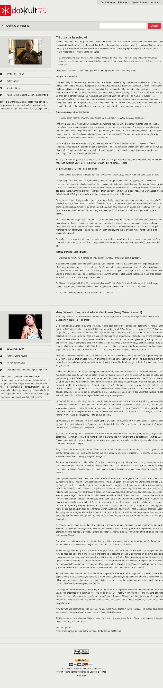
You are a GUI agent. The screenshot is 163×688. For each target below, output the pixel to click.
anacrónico (28, 377)
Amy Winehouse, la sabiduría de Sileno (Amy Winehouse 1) (99, 312)
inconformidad (13, 387)
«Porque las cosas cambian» (131, 118)
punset (3, 108)
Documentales (108, 2)
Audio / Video (13, 95)
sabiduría (26, 393)
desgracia (38, 380)
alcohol (3, 377)
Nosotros (155, 2)
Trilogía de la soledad (71, 37)
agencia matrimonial (9, 102)
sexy (2, 397)
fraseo (3, 387)
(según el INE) (76, 283)
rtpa (15, 108)
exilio (27, 383)
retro (18, 393)
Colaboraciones (139, 2)
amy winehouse (15, 377)
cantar (13, 380)
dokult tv (13, 383)
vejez (46, 108)
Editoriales (123, 2)
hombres (28, 105)
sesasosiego (43, 393)
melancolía (5, 390)
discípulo (4, 383)
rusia (21, 108)
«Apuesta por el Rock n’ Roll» (145, 175)
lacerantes (25, 387)
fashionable (41, 383)
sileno (7, 397)
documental (18, 105)
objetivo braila (39, 105)
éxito (33, 383)
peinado (14, 390)
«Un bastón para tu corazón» (127, 258)
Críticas (23, 95)
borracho (38, 377)
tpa (33, 108)
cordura (29, 380)
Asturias (22, 102)
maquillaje (35, 387)
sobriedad (16, 397)
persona (23, 390)
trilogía (39, 108)
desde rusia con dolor (37, 102)
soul (32, 397)
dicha (46, 380)
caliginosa (4, 380)
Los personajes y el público (34, 370)
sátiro (33, 393)
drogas (21, 383)
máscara (45, 387)
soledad (27, 108)
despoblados (6, 105)
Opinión (45, 95)
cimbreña (21, 380)
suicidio (38, 397)
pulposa (11, 393)
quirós (10, 108)
